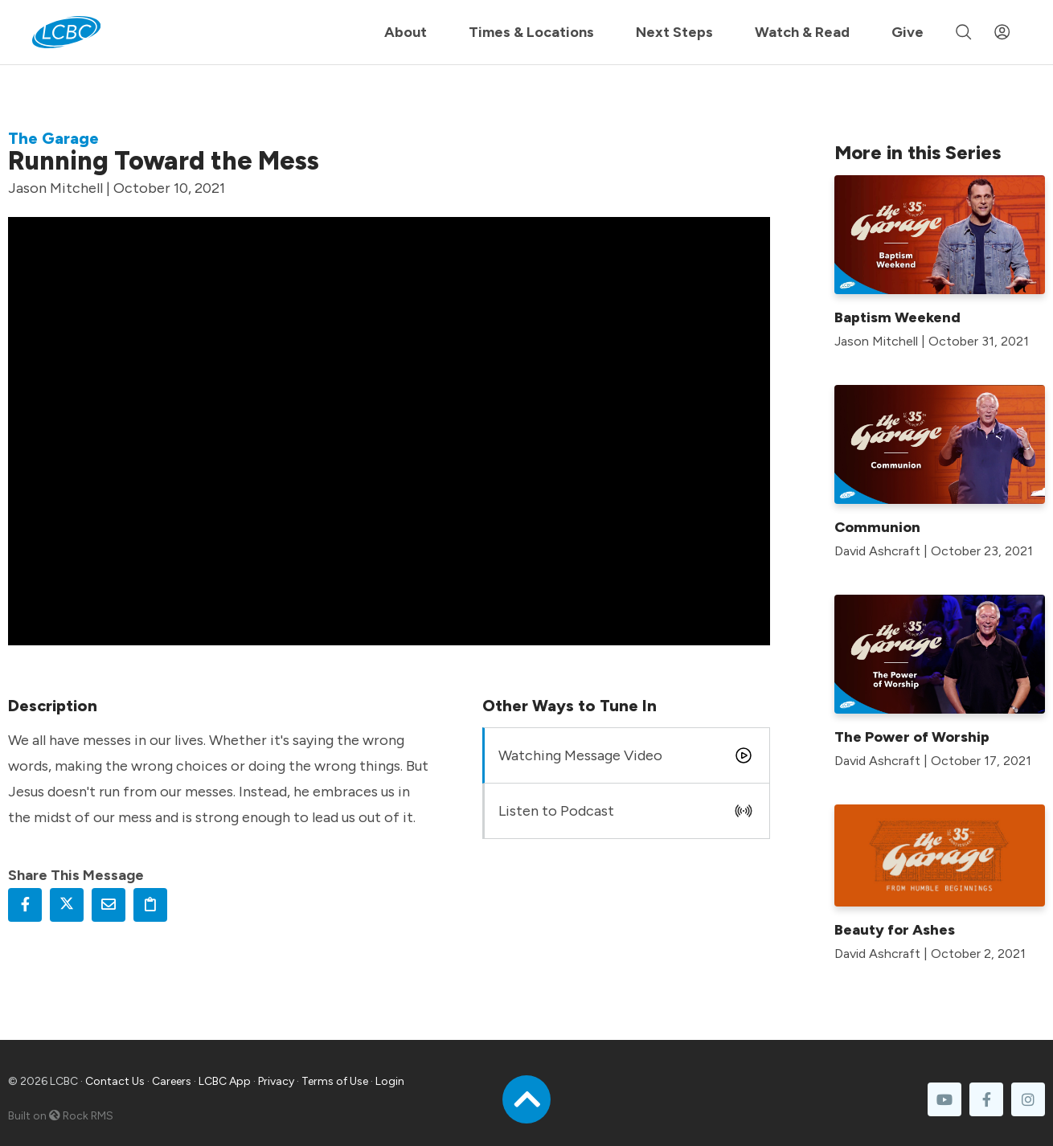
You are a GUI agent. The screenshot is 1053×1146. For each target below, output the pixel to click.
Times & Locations (531, 32)
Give (907, 32)
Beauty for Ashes (894, 930)
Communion (877, 527)
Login (389, 1081)
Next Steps (674, 32)
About (405, 32)
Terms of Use (334, 1081)
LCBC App (225, 1081)
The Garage (53, 138)
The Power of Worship (911, 737)
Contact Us (115, 1081)
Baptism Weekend (897, 317)
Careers (171, 1081)
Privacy (276, 1081)
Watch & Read (802, 32)
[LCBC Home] (66, 32)
